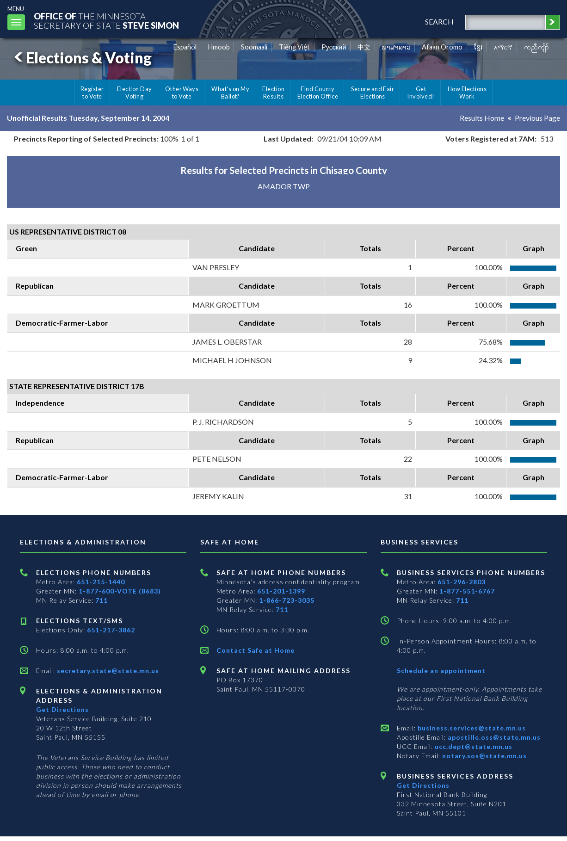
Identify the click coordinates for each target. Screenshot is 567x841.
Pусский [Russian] (333, 47)
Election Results (273, 92)
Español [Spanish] (185, 47)
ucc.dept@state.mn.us (472, 746)
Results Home (482, 117)
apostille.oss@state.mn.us (493, 737)
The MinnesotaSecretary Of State (106, 20)
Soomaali (254, 47)
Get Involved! (420, 92)
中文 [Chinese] (363, 47)
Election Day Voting (134, 92)
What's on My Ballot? (230, 92)
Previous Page (537, 117)
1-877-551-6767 (467, 591)
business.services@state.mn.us (471, 728)
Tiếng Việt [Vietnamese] (294, 47)
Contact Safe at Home (255, 650)
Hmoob (219, 47)
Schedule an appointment (441, 670)
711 (101, 600)
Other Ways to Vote (182, 92)
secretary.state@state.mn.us (107, 670)
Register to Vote (92, 92)
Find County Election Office (317, 92)
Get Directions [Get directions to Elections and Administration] (62, 709)
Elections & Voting (81, 58)
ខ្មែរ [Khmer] (478, 47)
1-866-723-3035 (286, 600)
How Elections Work (467, 92)
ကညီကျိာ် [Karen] (536, 47)
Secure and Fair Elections (372, 92)
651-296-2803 (462, 582)
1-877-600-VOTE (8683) (120, 591)
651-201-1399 (281, 591)
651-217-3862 (111, 630)
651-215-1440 (101, 582)
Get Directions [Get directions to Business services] (423, 785)
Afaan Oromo (442, 47)
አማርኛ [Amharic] (503, 47)
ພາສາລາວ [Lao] (396, 47)
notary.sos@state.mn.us (483, 756)
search (439, 21)
